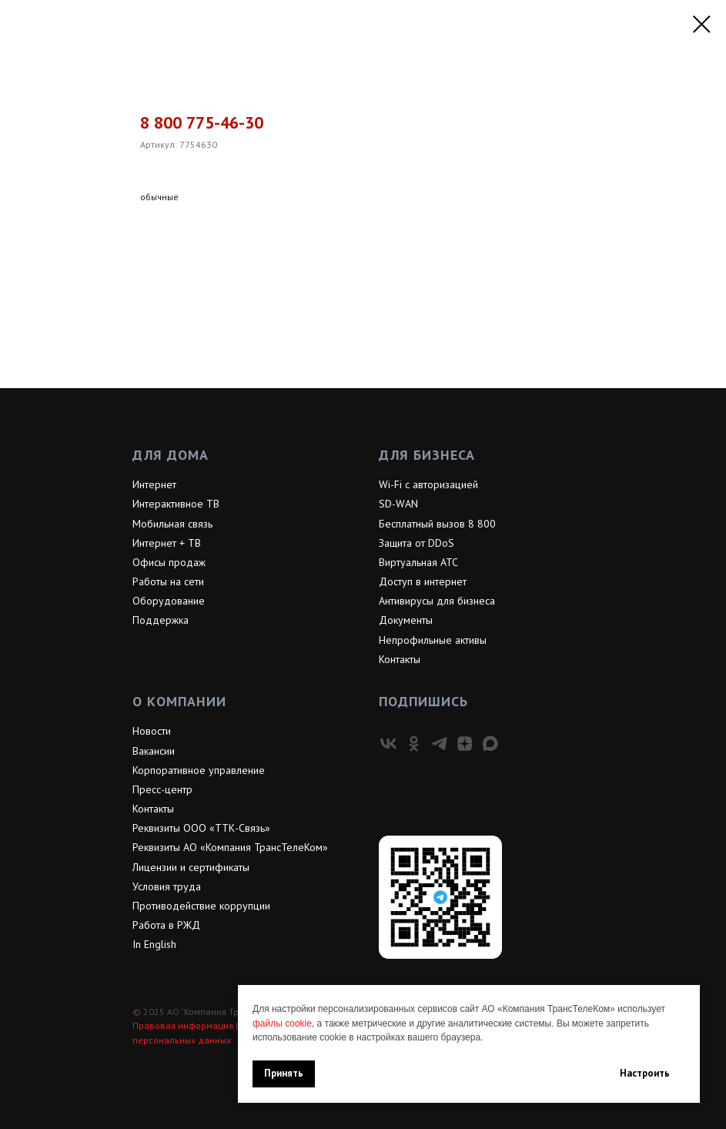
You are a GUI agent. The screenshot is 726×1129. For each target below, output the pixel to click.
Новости (151, 731)
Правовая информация (182, 1025)
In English (154, 944)
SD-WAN (398, 504)
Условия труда (166, 886)
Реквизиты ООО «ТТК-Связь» (201, 828)
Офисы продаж (169, 562)
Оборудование (168, 601)
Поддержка (160, 620)
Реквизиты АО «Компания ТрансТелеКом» (230, 847)
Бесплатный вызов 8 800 (437, 524)
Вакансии (153, 751)
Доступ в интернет (423, 581)
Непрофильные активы (433, 640)
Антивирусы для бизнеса (437, 601)
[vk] (388, 743)
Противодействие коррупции (201, 906)
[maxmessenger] (490, 743)
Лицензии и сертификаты (190, 867)
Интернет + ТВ (166, 543)
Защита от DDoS (416, 543)
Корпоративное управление (198, 770)
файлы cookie (282, 1023)
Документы (406, 620)
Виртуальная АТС (418, 562)
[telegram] (439, 743)
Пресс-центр (162, 789)
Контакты (399, 659)
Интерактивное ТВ (175, 504)
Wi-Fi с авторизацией (428, 484)
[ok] (413, 743)
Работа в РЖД (166, 925)
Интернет (154, 484)
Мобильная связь (172, 524)
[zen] (464, 743)
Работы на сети (168, 581)
